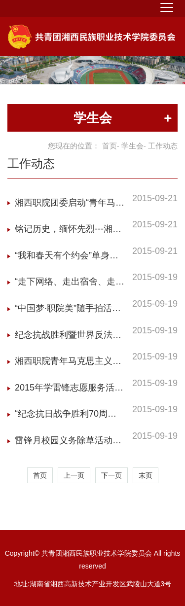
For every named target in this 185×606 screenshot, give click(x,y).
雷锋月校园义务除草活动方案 (68, 443)
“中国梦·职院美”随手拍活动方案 (68, 311)
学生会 (132, 146)
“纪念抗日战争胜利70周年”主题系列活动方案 (61, 416)
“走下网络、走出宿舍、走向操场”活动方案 (69, 284)
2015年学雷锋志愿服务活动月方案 (69, 390)
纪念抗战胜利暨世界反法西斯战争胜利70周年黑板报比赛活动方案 (68, 337)
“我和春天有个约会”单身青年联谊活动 (66, 258)
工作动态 (31, 163)
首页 (109, 146)
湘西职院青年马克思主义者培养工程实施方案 (68, 363)
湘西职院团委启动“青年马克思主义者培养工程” (69, 205)
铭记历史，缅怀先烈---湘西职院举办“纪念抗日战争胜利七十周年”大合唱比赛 (69, 231)
